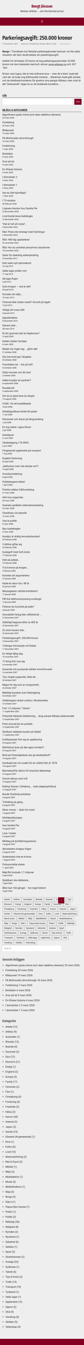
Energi (8, 1066)
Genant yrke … (10, 325)
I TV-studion (8, 200)
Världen (9, 1321)
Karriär (9, 1131)
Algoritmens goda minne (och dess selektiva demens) (31, 114)
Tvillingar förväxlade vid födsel (19, 645)
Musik (8, 1181)
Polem (8, 1211)
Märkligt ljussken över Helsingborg (21, 692)
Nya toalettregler (11, 528)
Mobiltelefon (12, 1176)
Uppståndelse (9, 317)
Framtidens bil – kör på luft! (17, 364)
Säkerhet (10, 1241)
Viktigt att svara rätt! (13, 309)
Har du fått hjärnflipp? (14, 192)
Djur (69, 899)
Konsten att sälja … (12, 294)
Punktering (8, 122)
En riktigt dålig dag (12, 653)
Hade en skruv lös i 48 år (15, 583)
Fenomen (10, 1086)
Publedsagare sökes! (13, 481)
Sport (8, 1251)
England (9, 1071)
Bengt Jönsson (41, 6)
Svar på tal (8, 161)
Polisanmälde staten (13, 864)
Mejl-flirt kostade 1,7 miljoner (18, 872)
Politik (8, 1216)
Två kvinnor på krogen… (15, 567)
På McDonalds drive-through (17, 138)
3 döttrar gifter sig (12, 544)
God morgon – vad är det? (16, 286)
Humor (9, 1116)
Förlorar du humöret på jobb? (18, 606)
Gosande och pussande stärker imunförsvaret (27, 669)
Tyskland (10, 1291)
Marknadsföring (69, 914)
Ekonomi (25, 44)
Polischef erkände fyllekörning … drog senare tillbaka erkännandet (38, 716)
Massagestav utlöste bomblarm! (20, 591)
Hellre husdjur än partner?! (16, 380)
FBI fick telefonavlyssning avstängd (21, 599)
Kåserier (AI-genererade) (18, 1136)
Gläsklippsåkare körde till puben (19, 411)
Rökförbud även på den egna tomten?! (23, 747)
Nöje (7, 1191)
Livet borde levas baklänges (17, 216)
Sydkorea (10, 1266)
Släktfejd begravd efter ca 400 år (20, 622)
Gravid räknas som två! (15, 778)
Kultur (8, 1146)
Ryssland (10, 1236)
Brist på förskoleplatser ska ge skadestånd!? (26, 755)
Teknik (48, 44)
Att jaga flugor (10, 278)
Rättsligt (70, 923)
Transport (10, 1286)
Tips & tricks (12, 1276)
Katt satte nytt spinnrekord (16, 263)
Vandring (10, 1317)
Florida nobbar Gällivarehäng (18, 489)
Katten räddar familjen (14, 341)
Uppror (9, 1306)
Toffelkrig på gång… (13, 802)
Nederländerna (65, 918)
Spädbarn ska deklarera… (16, 880)
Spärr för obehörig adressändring (20, 255)
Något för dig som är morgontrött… (21, 684)
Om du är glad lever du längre (18, 395)
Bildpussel (8, 130)
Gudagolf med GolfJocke (16, 552)
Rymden (9, 1231)
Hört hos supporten (12, 497)
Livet (8, 1151)
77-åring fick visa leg (13, 661)
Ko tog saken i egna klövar (16, 427)
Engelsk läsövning (12, 458)
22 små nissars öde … (14, 630)
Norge (42, 44)
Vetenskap (11, 1326)
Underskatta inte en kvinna (16, 856)
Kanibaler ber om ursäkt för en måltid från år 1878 (29, 763)
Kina (7, 1141)
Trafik (53, 44)
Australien (10, 1036)
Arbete (8, 1026)
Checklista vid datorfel (14, 512)
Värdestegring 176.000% (15, 442)
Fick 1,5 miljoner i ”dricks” (16, 708)
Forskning (10, 1101)
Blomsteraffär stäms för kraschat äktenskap (26, 770)
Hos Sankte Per (10, 825)
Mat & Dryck (12, 1161)
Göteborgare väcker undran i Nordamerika (25, 700)
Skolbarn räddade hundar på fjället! (21, 731)
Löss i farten (9, 833)
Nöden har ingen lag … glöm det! (20, 348)
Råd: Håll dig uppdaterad (15, 239)
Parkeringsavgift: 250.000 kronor (20, 638)
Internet (9, 1121)
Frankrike (10, 1106)
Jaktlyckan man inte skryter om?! (20, 466)
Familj (8, 1081)
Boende (9, 1046)
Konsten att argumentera (15, 575)
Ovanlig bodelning (12, 473)
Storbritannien (13, 1256)
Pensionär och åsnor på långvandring (22, 419)
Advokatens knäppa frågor (16, 848)
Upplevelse (11, 1301)
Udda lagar (11, 1296)
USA (65, 938)
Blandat (9, 1041)
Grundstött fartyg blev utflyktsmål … (21, 614)
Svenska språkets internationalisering (22, 505)
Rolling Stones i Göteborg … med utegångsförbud (29, 786)
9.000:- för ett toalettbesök (16, 403)
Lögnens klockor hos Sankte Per (19, 208)
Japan (72, 909)
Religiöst (10, 1226)
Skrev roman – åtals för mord (18, 809)
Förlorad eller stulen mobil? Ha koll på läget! (26, 302)
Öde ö (8, 1201)
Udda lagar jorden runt (14, 270)
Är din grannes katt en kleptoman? (21, 333)
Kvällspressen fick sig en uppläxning (22, 739)
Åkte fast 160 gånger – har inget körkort (24, 887)
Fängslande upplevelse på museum (21, 450)
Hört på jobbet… (11, 559)
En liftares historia (12, 169)
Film (67, 904)
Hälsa (8, 1111)
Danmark (10, 1051)
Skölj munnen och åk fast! (16, 372)
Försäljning (34, 44)
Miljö (8, 1171)
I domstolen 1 (9, 184)
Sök (78, 101)
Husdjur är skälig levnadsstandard (21, 536)
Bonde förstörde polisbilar (16, 794)
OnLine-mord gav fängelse (16, 356)
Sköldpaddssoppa (12, 817)
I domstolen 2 (9, 177)
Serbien (9, 1246)
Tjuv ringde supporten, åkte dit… (19, 677)
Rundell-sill (8, 388)
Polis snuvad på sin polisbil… (18, 723)
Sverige (9, 1261)
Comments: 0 (65, 44)
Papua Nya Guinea (15, 1206)
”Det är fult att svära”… (14, 224)
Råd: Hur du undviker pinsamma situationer (26, 247)
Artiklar (9, 1031)
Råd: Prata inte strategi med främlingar (23, 231)
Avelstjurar (8, 435)
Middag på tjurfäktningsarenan (19, 841)
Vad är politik (9, 520)
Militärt (9, 1166)
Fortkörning (8, 145)
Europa (9, 1076)
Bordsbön (7, 153)
